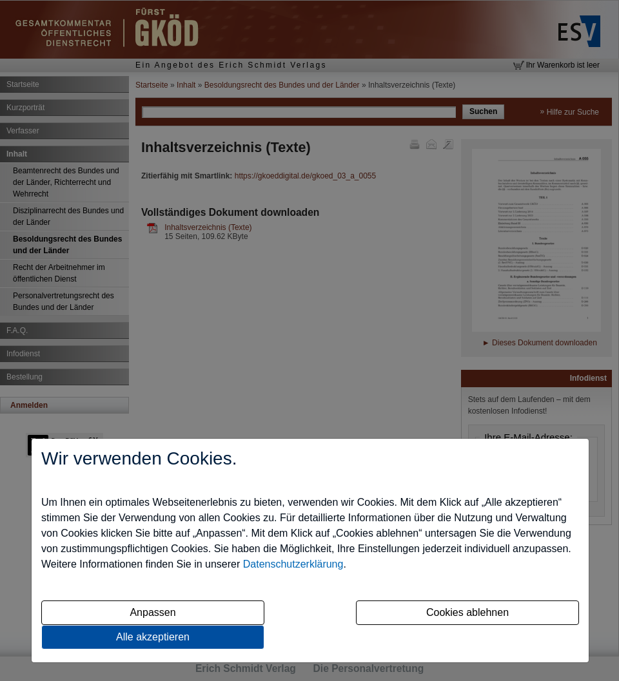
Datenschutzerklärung (293, 564)
